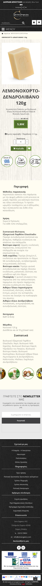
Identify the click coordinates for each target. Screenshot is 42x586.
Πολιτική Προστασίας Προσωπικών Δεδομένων (21, 477)
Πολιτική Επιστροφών (21, 488)
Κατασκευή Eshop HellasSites (21, 584)
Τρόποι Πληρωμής (21, 481)
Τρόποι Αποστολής (21, 484)
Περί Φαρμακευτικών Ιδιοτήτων (21, 503)
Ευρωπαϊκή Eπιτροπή (21, 511)
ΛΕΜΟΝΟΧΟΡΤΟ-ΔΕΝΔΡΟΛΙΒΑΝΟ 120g (14, 37)
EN (26, 7)
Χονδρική (18, 7)
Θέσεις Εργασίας (21, 462)
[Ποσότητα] (20, 142)
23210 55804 (21, 533)
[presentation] (19, 428)
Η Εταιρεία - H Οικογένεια (21, 450)
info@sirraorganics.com (21, 537)
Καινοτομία (21, 454)
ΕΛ (23, 7)
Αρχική (5, 33)
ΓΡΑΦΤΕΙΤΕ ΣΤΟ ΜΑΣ (21, 398)
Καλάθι (18, 148)
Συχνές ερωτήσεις (21, 499)
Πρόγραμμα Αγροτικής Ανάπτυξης (21, 507)
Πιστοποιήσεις (21, 458)
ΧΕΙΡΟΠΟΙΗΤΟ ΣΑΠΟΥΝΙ (18, 33)
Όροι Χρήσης (21, 473)
